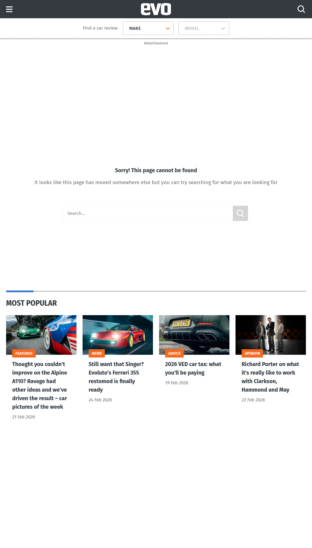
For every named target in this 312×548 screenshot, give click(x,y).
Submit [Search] (240, 213)
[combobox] (127, 28)
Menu (9, 9)
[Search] (301, 9)
